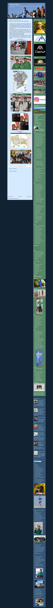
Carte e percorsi (37, 261)
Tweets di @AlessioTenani (38, 276)
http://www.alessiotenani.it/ (38, 368)
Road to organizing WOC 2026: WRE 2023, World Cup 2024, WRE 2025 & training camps (41, 434)
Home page (20, 196)
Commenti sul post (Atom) (14, 198)
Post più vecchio (29, 196)
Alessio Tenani (14, 4)
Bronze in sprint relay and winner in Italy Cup (19, 21)
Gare (25, 166)
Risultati (20, 132)
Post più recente (10, 196)
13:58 (20, 166)
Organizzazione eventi (38, 119)
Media (35, 118)
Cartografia (36, 122)
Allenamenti (36, 115)
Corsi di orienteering (38, 123)
